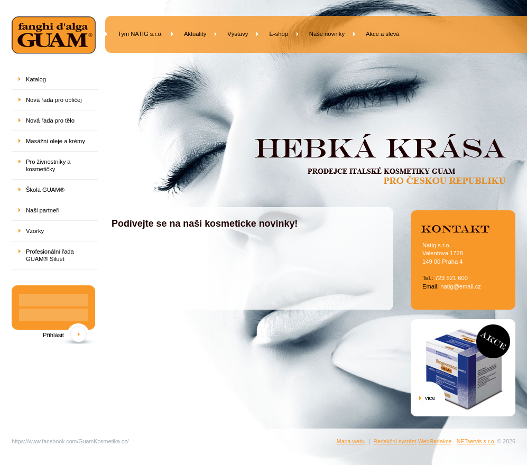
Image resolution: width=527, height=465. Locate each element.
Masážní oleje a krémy (55, 141)
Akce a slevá (382, 34)
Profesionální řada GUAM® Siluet (50, 255)
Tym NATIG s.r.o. (140, 34)
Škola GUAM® (45, 190)
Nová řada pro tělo (50, 120)
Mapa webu (351, 441)
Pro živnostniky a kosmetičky (48, 165)
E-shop (278, 34)
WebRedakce (435, 441)
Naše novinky (327, 34)
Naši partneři (42, 210)
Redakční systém (395, 441)
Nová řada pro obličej (54, 100)
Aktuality (195, 34)
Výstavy (237, 34)
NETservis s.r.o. (476, 441)
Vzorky (35, 231)
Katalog (36, 79)
